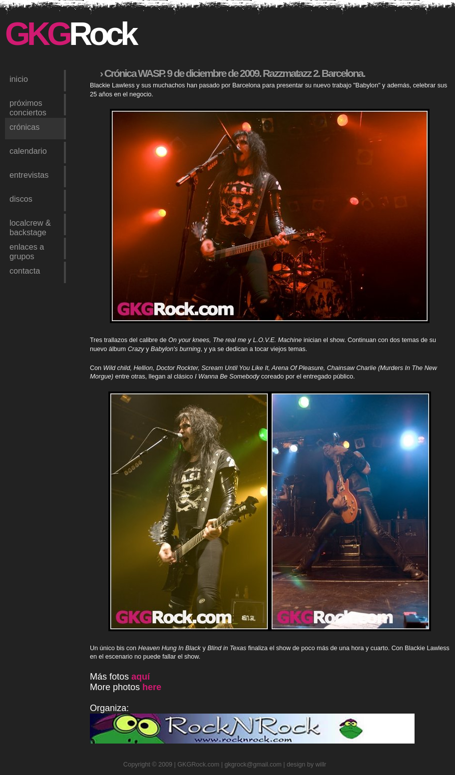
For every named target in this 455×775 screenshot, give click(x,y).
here (151, 687)
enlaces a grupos (26, 250)
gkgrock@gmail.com (253, 764)
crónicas (24, 126)
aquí (140, 677)
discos (20, 198)
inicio (18, 78)
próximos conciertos (27, 106)
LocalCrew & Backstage (30, 226)
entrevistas (28, 174)
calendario (28, 150)
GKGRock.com (198, 764)
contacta (24, 270)
